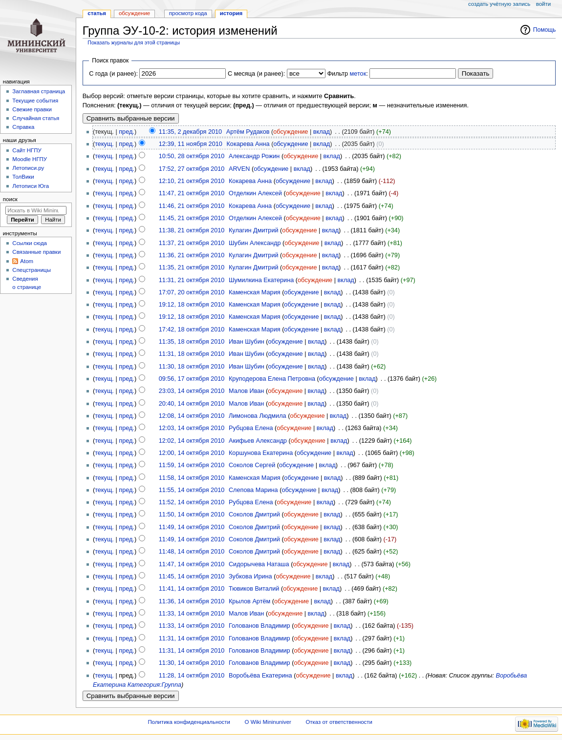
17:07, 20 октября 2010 (192, 292)
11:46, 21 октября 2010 (192, 206)
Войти (543, 4)
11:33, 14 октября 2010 (192, 613)
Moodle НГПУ (29, 159)
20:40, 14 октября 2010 (192, 403)
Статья (96, 13)
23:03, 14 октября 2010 (192, 391)
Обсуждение (134, 13)
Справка (23, 127)
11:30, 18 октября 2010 (192, 366)
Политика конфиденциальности (189, 722)
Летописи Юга (30, 186)
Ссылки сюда (29, 243)
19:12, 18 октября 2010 (192, 304)
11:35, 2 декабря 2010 (190, 131)
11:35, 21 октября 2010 (192, 267)
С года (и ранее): (113, 73)
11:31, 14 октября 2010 (192, 638)
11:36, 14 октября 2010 (192, 601)
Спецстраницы (31, 270)
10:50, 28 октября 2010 (192, 156)
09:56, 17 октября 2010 (192, 378)
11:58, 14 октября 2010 (192, 477)
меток (358, 73)
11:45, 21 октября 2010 (192, 218)
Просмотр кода (188, 13)
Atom (26, 261)
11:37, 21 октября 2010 (192, 243)
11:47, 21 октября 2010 (192, 193)
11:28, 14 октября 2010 (192, 675)
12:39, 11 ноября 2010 (190, 144)
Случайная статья (35, 118)
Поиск (10, 199)
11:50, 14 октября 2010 (192, 514)
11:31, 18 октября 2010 (192, 353)
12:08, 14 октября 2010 (192, 415)
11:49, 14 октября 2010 (192, 527)
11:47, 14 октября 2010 (192, 564)
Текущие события (35, 100)
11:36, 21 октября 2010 (192, 255)
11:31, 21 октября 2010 (192, 280)
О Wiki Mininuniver (268, 722)
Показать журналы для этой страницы (133, 42)
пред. (126, 131)
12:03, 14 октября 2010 (192, 428)
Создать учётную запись (499, 4)
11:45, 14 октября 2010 (192, 576)
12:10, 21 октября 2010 (192, 181)
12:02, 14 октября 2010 (192, 440)
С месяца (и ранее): (256, 73)
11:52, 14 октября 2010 (192, 502)
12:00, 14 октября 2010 (192, 453)
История (231, 13)
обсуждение (290, 131)
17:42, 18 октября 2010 (192, 329)
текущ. (104, 144)
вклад (321, 131)
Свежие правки (32, 109)
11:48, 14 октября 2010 (192, 551)
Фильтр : (347, 73)
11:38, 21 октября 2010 (192, 230)
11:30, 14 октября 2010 (192, 662)
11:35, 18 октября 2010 (192, 341)
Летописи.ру (28, 168)
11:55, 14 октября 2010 (192, 490)
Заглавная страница (38, 91)
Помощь (544, 29)
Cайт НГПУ (26, 150)
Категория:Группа (154, 684)
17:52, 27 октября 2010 (192, 168)
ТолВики (23, 177)
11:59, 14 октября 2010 (192, 465)
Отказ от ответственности (338, 722)
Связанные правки (36, 252)
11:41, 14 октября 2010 (192, 588)
